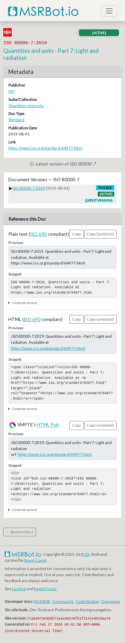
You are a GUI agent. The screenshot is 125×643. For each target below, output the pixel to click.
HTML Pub (48, 425)
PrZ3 (85, 554)
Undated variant (24, 303)
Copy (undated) (100, 233)
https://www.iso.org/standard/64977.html (45, 147)
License (19, 588)
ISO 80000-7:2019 (29, 188)
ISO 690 (38, 234)
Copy (76, 233)
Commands (63, 601)
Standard (16, 119)
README (42, 601)
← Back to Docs (19, 531)
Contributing (87, 601)
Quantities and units (26, 105)
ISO (11, 91)
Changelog (110, 601)
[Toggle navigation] (109, 11)
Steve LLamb (35, 560)
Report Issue (45, 588)
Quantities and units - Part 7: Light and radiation (51, 54)
